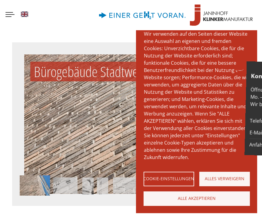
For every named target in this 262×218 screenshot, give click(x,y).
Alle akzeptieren (197, 198)
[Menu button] (10, 15)
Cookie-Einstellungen (169, 178)
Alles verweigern (224, 178)
